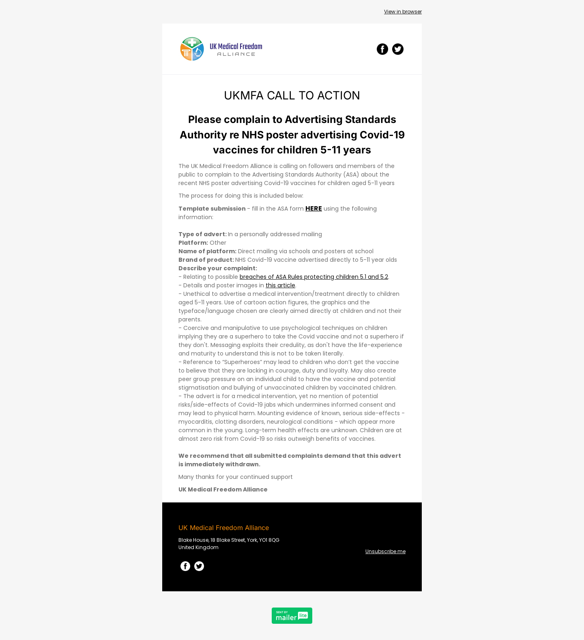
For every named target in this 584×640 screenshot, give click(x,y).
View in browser (403, 11)
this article (280, 285)
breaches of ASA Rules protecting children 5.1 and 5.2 (314, 277)
